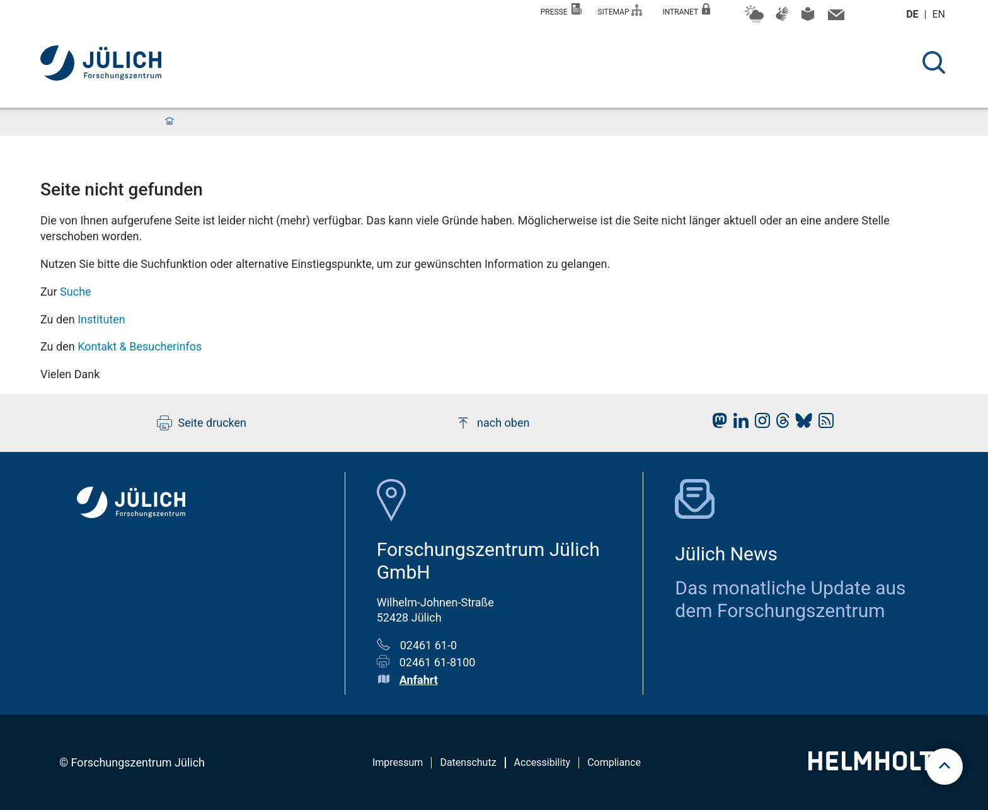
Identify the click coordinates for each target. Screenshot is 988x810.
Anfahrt (418, 679)
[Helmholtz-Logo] (878, 766)
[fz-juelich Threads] (780, 424)
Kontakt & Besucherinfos (140, 346)
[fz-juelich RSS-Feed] (823, 424)
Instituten (101, 319)
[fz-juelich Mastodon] (716, 424)
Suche (75, 291)
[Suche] (933, 62)
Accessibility (542, 762)
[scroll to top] (944, 766)
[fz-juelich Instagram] (759, 424)
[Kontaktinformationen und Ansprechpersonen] (834, 17)
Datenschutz (468, 762)
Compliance (614, 762)
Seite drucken (202, 423)
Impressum (397, 762)
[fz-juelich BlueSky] (800, 424)
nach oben (492, 423)
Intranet (686, 9)
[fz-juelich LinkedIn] (738, 424)
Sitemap (619, 10)
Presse (561, 9)
